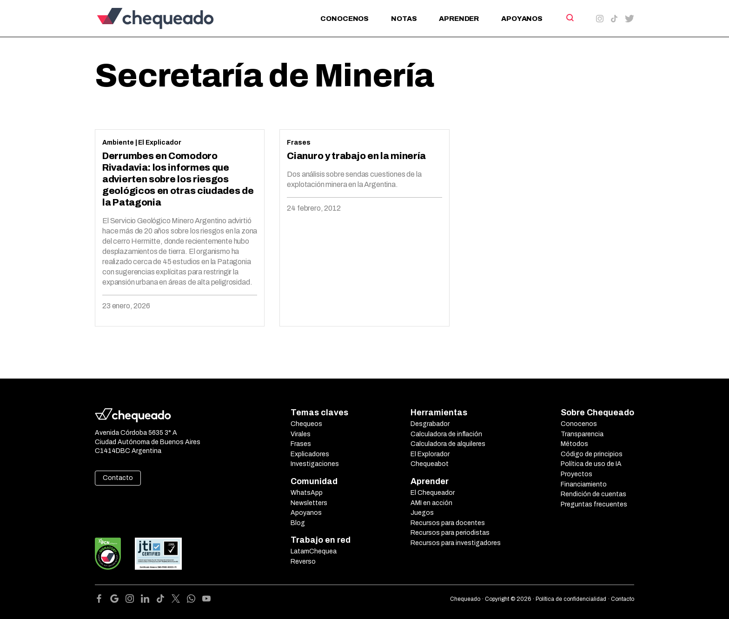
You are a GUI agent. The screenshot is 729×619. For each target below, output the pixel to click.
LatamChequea (314, 551)
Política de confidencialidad (571, 599)
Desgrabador (430, 423)
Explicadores (310, 454)
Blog (298, 522)
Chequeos (306, 423)
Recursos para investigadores (456, 542)
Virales (301, 434)
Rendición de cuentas (593, 494)
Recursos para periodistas (450, 532)
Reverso (303, 561)
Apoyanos (522, 18)
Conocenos (344, 18)
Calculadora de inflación (446, 434)
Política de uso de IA (591, 463)
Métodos (574, 443)
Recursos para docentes (448, 522)
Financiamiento (584, 484)
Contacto (118, 477)
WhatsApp (307, 492)
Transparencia (582, 434)
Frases (299, 142)
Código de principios (592, 454)
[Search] (569, 17)
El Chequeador (433, 492)
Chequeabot (430, 463)
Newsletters (309, 502)
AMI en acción (431, 502)
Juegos (422, 512)
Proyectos (576, 474)
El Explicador (159, 142)
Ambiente (118, 142)
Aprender (459, 18)
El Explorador (430, 454)
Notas (404, 18)
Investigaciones (315, 463)
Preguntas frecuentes (594, 504)
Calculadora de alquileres (448, 443)
